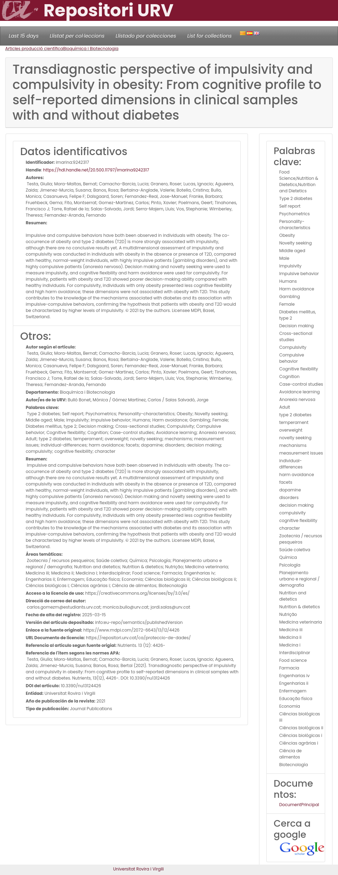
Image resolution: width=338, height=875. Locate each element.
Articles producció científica (34, 48)
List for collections (209, 35)
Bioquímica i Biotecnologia (90, 48)
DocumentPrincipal (299, 805)
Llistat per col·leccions (77, 35)
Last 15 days (24, 35)
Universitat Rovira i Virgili (138, 869)
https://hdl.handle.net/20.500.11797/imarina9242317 (96, 170)
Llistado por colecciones (146, 35)
